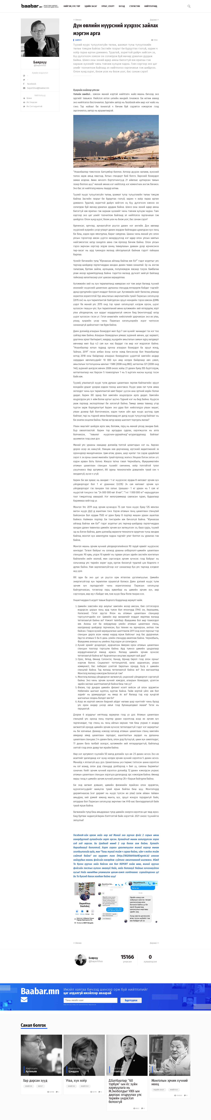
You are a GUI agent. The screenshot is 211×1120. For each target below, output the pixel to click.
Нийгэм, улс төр (72, 6)
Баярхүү (78, 40)
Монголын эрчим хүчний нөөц (169, 1082)
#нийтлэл (84, 1086)
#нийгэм (28, 1086)
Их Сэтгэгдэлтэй (32, 106)
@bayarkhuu (40, 65)
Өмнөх (77, 20)
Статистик (134, 6)
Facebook (29, 84)
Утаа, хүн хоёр (76, 1081)
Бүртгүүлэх (131, 1000)
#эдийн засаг (159, 1090)
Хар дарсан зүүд (35, 1081)
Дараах (154, 20)
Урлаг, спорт (107, 6)
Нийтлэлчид (150, 6)
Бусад (122, 6)
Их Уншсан (30, 102)
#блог (40, 1086)
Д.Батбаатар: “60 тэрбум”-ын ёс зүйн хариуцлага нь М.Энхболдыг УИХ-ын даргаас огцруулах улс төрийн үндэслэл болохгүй (125, 1091)
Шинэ (27, 98)
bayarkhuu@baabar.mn (36, 88)
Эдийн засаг (90, 6)
